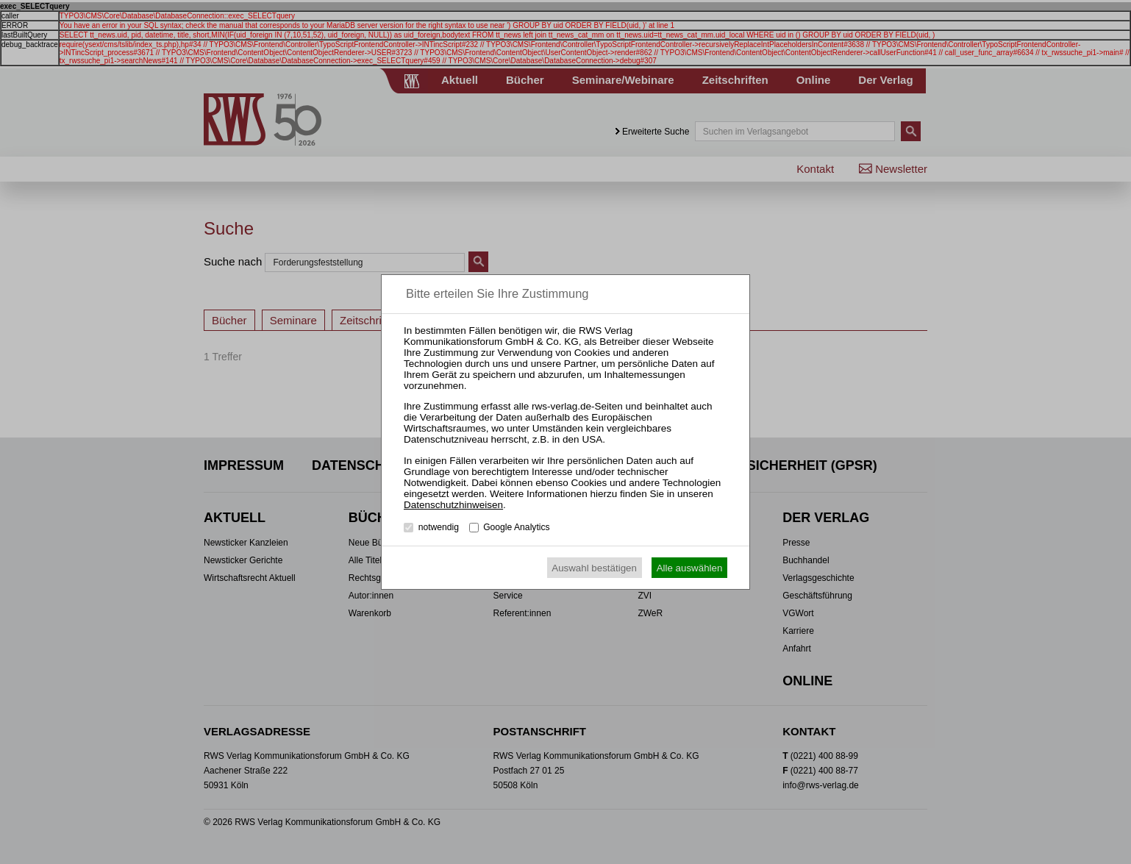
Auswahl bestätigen (594, 568)
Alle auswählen (690, 568)
